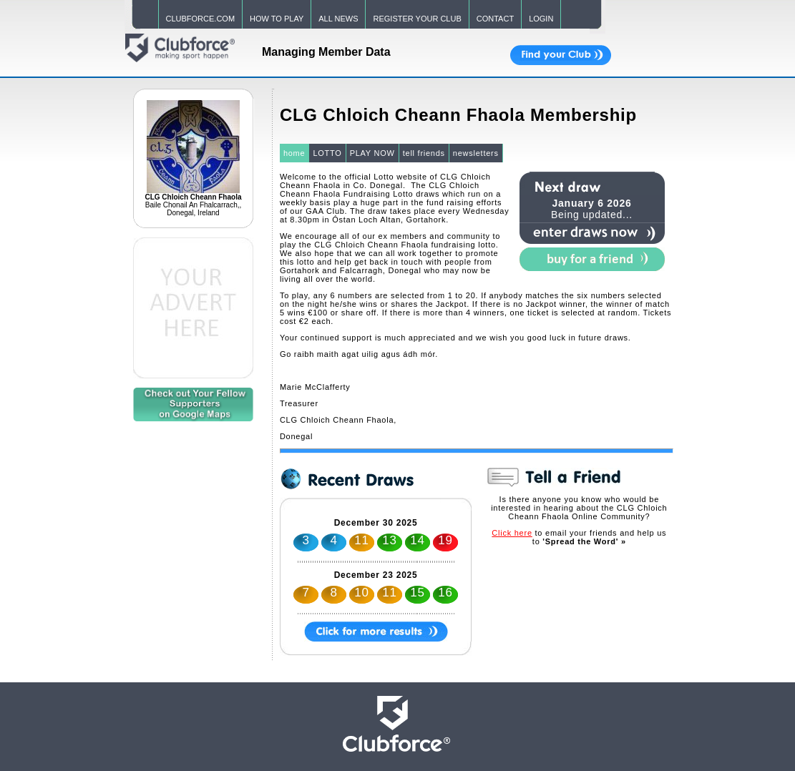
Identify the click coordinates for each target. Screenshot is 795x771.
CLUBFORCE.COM (200, 18)
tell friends (424, 153)
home (294, 153)
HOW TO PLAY (276, 18)
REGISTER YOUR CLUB (417, 18)
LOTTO (327, 153)
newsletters (476, 153)
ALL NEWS (338, 18)
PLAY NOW (372, 153)
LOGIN (541, 18)
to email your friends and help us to (579, 537)
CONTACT (495, 18)
